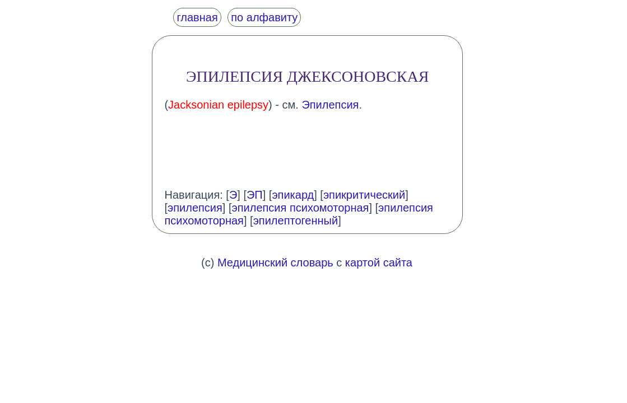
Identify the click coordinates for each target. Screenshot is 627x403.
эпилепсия (195, 208)
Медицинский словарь (275, 262)
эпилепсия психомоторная (300, 208)
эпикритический (364, 195)
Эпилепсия (330, 105)
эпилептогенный (295, 220)
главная (197, 17)
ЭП (255, 195)
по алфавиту (264, 17)
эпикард (293, 195)
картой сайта (378, 262)
